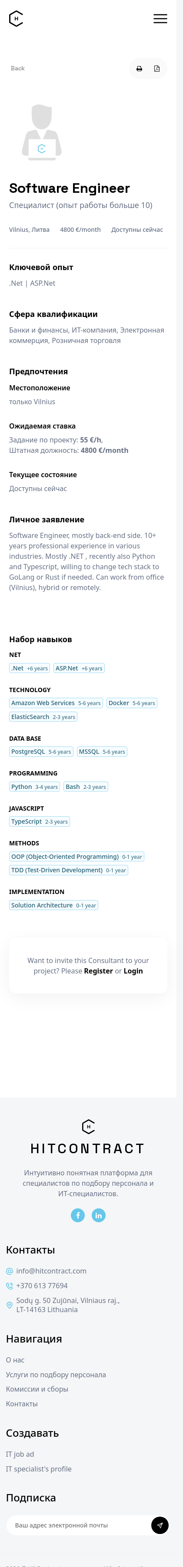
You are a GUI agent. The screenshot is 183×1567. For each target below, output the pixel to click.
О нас (15, 1360)
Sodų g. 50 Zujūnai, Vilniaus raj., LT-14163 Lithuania (63, 1305)
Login (133, 971)
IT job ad (20, 1454)
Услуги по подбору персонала (56, 1374)
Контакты (22, 1404)
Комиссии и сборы (37, 1389)
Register (98, 971)
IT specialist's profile (39, 1469)
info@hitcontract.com (46, 1271)
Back (18, 68)
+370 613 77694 (37, 1285)
